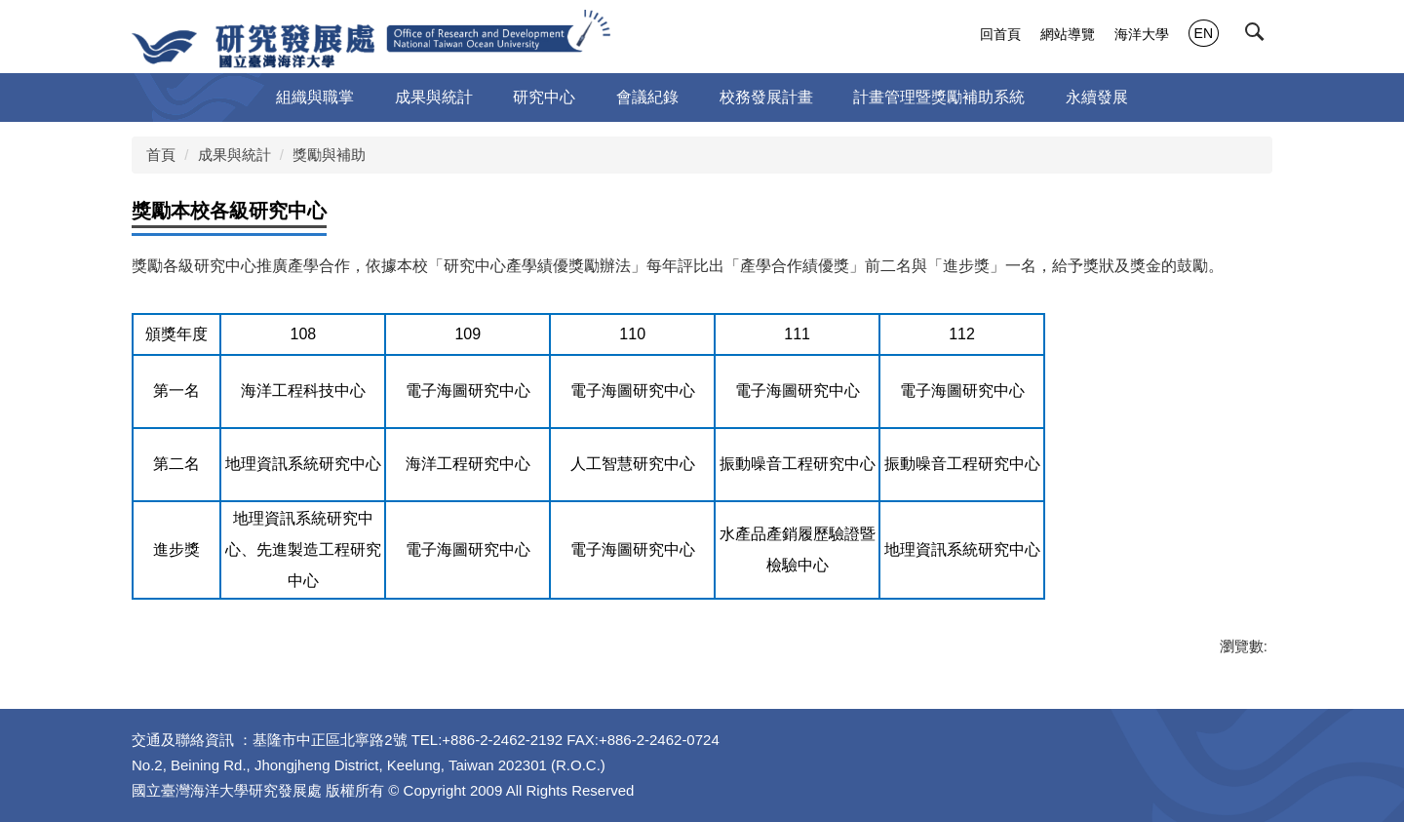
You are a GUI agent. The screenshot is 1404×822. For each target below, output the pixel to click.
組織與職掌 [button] (315, 97)
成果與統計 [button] (434, 97)
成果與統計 (234, 154)
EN (1203, 33)
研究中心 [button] (544, 97)
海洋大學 (1141, 34)
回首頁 (1000, 34)
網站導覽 (1067, 34)
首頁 (161, 154)
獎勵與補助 (329, 154)
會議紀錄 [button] (647, 97)
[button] (1258, 36)
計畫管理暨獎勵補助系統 (939, 97)
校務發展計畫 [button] (766, 97)
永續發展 (1097, 97)
